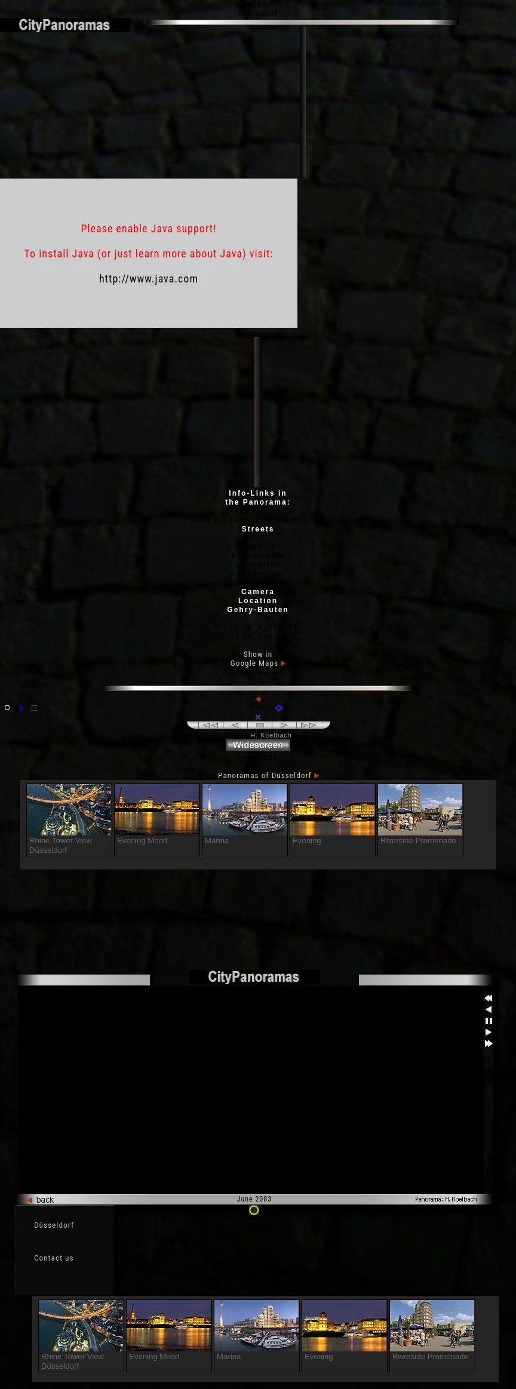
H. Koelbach (271, 735)
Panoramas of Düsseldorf (268, 775)
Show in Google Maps (258, 659)
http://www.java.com (148, 278)
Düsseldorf (54, 1225)
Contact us (54, 1257)
